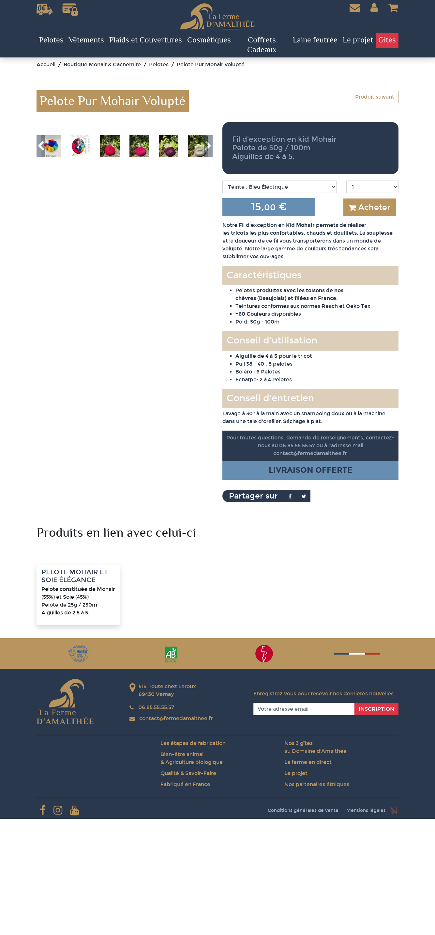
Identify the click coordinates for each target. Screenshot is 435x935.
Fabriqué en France (185, 900)
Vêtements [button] (86, 40)
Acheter (369, 207)
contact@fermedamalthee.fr (310, 453)
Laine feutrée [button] (315, 40)
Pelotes (51, 40)
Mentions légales (366, 926)
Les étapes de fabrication (193, 859)
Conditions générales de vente (303, 926)
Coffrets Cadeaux (262, 45)
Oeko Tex (358, 306)
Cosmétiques (209, 40)
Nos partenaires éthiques (316, 900)
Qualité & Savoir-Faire (188, 889)
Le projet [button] (358, 40)
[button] (374, 8)
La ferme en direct (308, 878)
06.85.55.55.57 (156, 823)
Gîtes (387, 40)
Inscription (376, 825)
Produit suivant (374, 97)
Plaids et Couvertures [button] (145, 40)
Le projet (296, 889)
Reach (330, 306)
